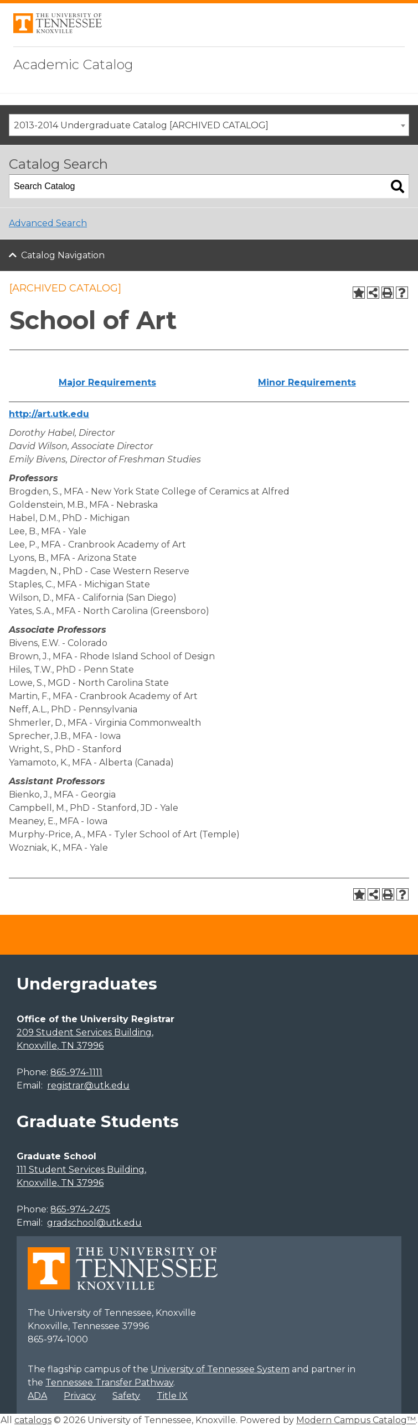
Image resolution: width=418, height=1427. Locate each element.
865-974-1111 (76, 1072)
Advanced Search (48, 223)
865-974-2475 (80, 1209)
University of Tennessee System (220, 1369)
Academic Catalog (73, 64)
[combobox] (209, 125)
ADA (37, 1395)
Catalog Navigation (63, 255)
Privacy (80, 1395)
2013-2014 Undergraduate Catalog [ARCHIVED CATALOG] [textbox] (141, 125)
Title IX (172, 1395)
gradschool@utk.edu (94, 1222)
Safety (126, 1395)
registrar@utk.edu (88, 1085)
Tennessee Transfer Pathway (109, 1382)
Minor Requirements (307, 382)
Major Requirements (107, 382)
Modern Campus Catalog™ (356, 1420)
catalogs (32, 1420)
